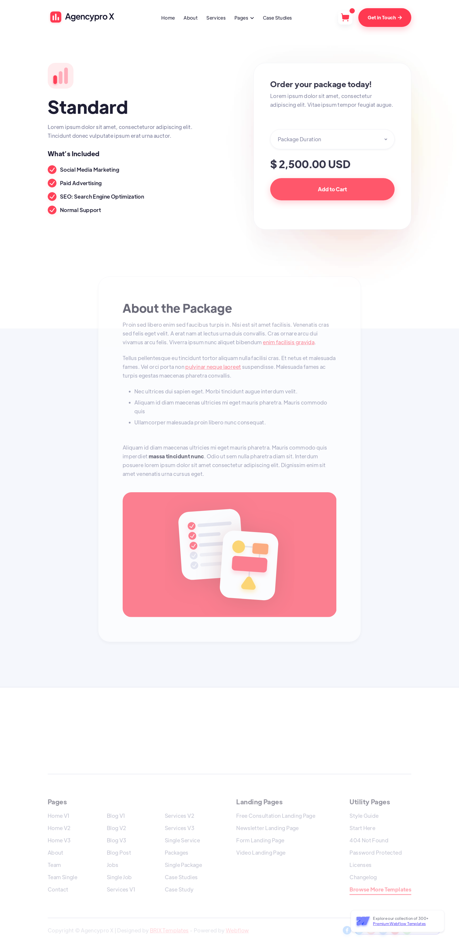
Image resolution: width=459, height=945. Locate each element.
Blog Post (119, 852)
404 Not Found (369, 840)
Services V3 (179, 827)
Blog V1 (116, 815)
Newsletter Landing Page (267, 827)
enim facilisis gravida (288, 342)
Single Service (182, 840)
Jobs (112, 864)
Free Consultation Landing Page (275, 815)
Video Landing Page (260, 852)
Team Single (62, 877)
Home (168, 18)
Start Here (362, 827)
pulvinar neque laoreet (213, 366)
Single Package (183, 864)
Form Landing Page (260, 840)
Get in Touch (385, 17)
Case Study (179, 889)
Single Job (119, 877)
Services (216, 18)
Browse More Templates (380, 890)
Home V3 (59, 840)
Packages (177, 852)
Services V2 (179, 815)
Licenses (360, 864)
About (191, 18)
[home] (81, 17)
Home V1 (59, 815)
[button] (244, 18)
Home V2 (59, 827)
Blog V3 (116, 840)
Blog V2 (116, 827)
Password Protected (376, 852)
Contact (58, 889)
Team (54, 864)
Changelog (363, 877)
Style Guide (364, 815)
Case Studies (277, 18)
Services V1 (121, 889)
